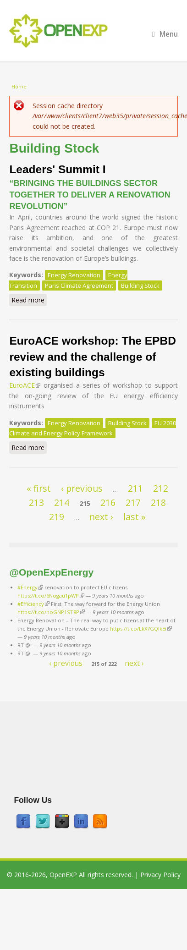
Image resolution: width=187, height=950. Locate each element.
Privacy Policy (160, 874)
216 (108, 502)
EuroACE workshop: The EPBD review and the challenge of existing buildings (92, 357)
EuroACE (24, 385)
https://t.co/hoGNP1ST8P (51, 612)
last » (134, 517)
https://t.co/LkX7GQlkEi (141, 628)
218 (158, 502)
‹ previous (82, 488)
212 (160, 488)
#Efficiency (33, 603)
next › (101, 517)
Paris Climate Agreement (79, 285)
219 (56, 517)
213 (36, 502)
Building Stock (140, 285)
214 (61, 502)
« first (39, 488)
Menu (165, 34)
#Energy (30, 587)
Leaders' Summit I (57, 169)
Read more (29, 299)
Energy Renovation (74, 275)
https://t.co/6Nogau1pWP (50, 595)
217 (133, 502)
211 (135, 488)
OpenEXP (63, 874)
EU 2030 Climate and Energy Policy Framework (92, 428)
